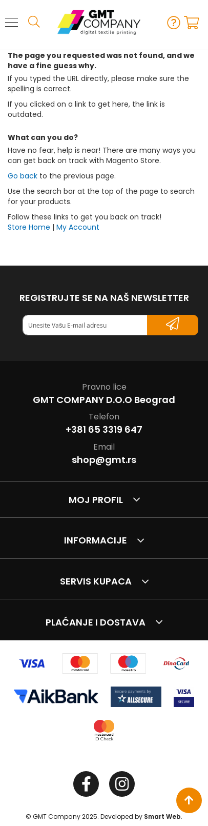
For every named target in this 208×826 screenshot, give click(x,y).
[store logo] (93, 22)
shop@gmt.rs (104, 459)
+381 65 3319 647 (104, 429)
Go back (22, 176)
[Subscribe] (172, 325)
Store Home (29, 227)
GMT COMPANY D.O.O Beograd (104, 399)
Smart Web (162, 816)
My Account (77, 227)
